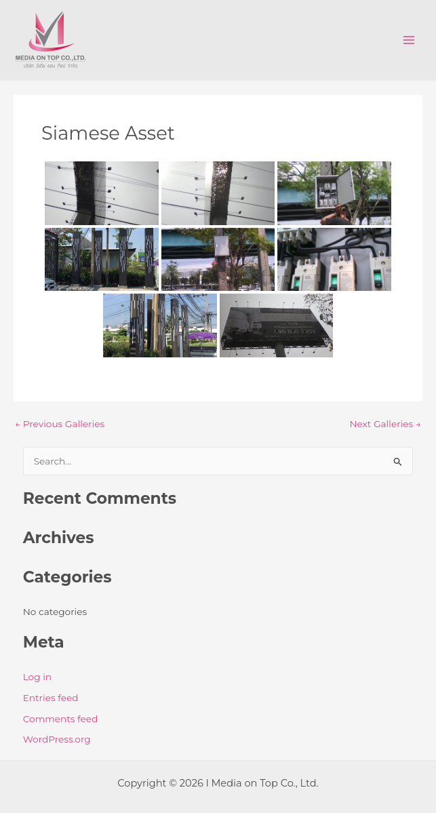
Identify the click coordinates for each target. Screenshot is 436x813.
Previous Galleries (59, 424)
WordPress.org (57, 739)
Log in (37, 676)
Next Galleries (385, 424)
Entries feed (51, 697)
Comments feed (60, 718)
